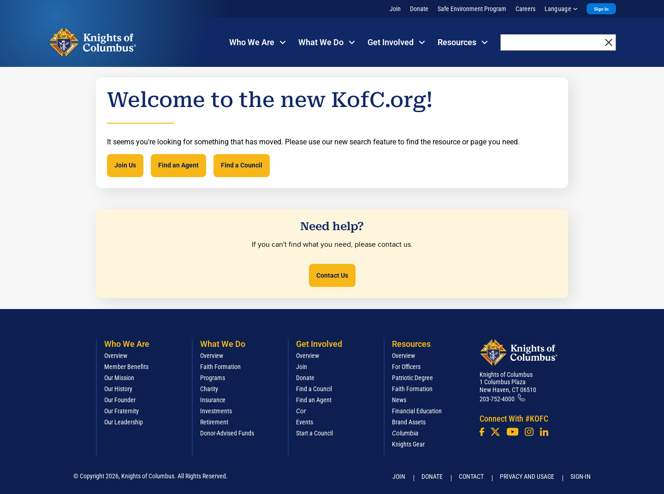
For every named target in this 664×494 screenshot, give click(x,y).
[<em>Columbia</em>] (409, 433)
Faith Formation (220, 366)
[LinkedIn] (544, 432)
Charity (209, 389)
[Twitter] (495, 432)
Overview (115, 355)
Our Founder (120, 400)
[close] (608, 42)
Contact (471, 476)
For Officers (406, 366)
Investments (216, 411)
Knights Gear (408, 444)
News (399, 400)
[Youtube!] (512, 432)
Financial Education (417, 411)
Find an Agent (178, 165)
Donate (419, 8)
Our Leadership (123, 422)
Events (304, 422)
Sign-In (580, 476)
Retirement (214, 422)
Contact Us (332, 275)
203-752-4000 (497, 399)
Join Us (125, 165)
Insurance (212, 400)
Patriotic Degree (412, 377)
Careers (525, 8)
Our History (118, 389)
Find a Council (241, 165)
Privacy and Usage (527, 476)
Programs (212, 377)
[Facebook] (482, 432)
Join (395, 8)
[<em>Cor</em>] (301, 411)
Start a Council (314, 433)
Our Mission (119, 377)
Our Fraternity (121, 411)
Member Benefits (126, 366)
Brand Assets (409, 422)
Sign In (601, 9)
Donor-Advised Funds (227, 433)
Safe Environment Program (472, 8)
